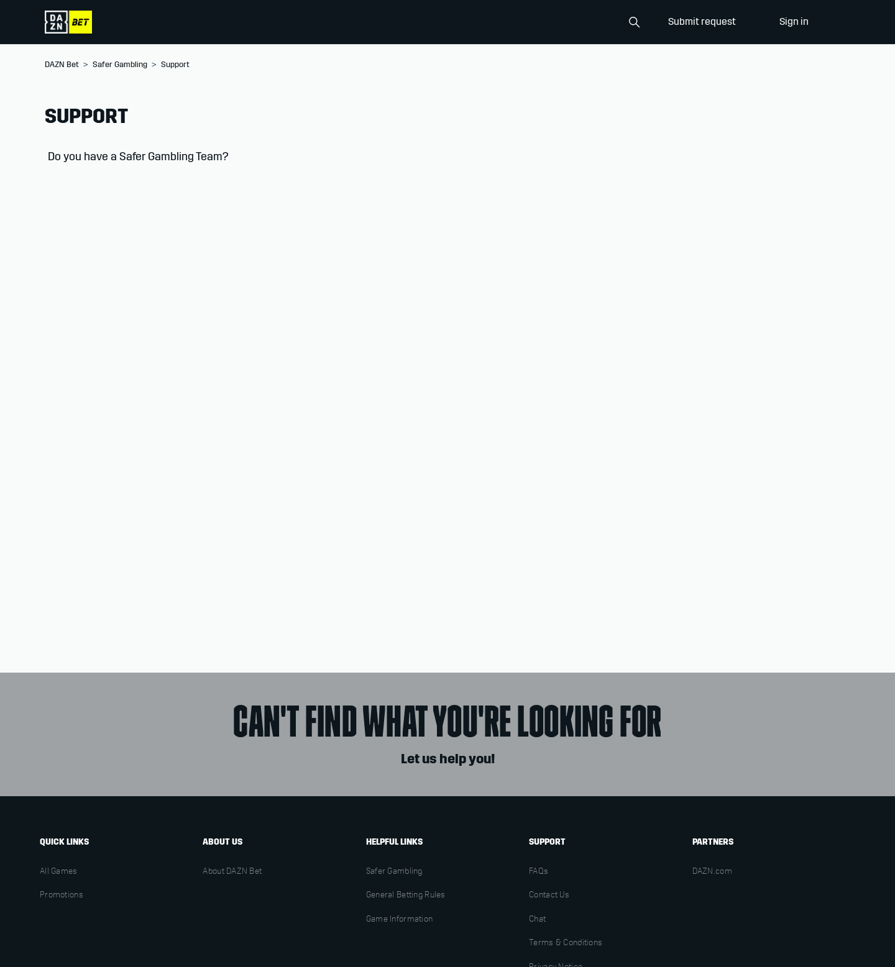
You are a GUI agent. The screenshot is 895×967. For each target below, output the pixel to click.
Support (175, 65)
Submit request (702, 21)
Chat (537, 919)
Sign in (794, 21)
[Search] (583, 22)
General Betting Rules (406, 895)
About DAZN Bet (232, 872)
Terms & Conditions (565, 943)
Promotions (61, 895)
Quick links (64, 842)
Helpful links (394, 842)
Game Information (399, 919)
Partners (712, 842)
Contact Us (549, 895)
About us (222, 842)
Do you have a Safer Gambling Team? (138, 156)
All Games (59, 872)
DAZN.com (712, 872)
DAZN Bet (62, 65)
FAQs (538, 872)
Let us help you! (448, 759)
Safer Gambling (120, 65)
